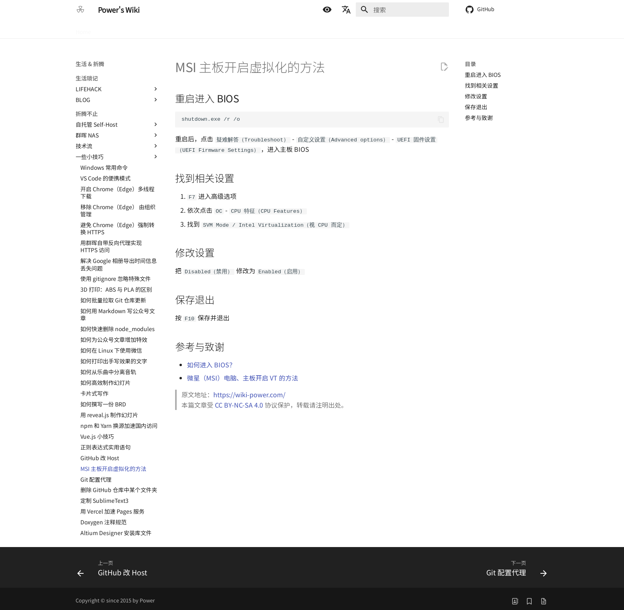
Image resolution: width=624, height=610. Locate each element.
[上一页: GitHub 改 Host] (114, 566)
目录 (470, 63)
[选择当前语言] (346, 10)
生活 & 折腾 (213, 29)
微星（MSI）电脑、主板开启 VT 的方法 (242, 374)
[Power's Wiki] (80, 10)
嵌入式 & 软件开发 (167, 29)
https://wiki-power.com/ (249, 391)
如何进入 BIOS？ (211, 361)
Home (83, 29)
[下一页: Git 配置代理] (514, 566)
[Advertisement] (312, 474)
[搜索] (402, 9)
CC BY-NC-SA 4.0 (239, 401)
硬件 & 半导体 (118, 29)
